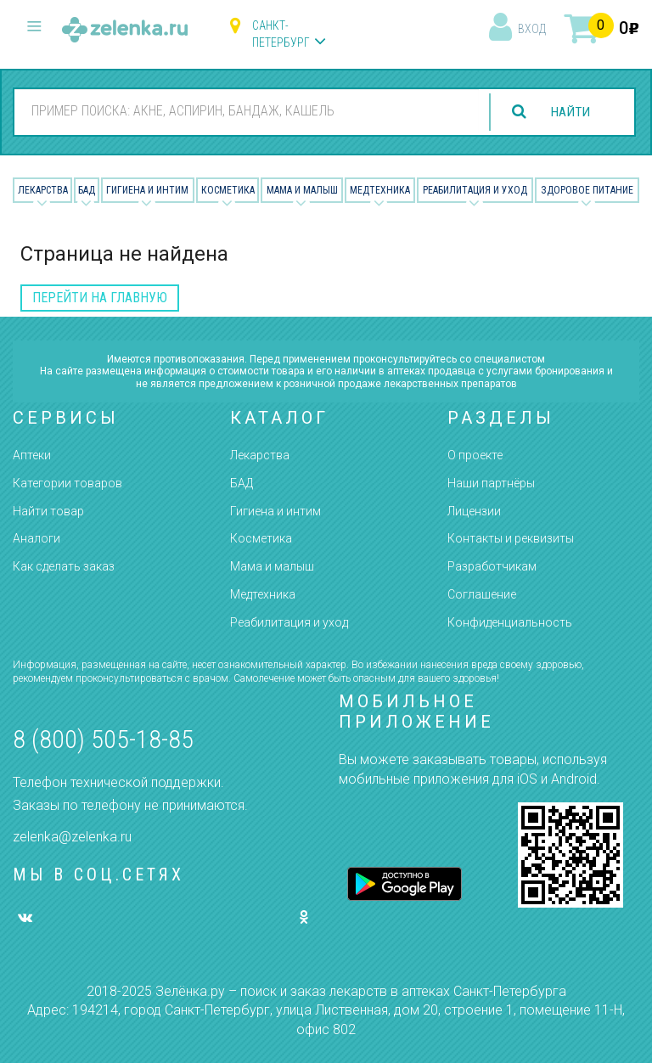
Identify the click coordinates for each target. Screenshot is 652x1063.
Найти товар (48, 511)
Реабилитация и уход (475, 190)
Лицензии (474, 511)
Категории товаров (67, 483)
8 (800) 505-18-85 (103, 739)
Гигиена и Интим (147, 190)
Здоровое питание (587, 190)
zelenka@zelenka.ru (72, 837)
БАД (86, 190)
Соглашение (481, 594)
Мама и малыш (302, 190)
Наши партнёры (491, 483)
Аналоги (36, 538)
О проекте (475, 455)
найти (568, 112)
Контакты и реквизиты (510, 538)
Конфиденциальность (509, 622)
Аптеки (32, 455)
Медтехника (380, 190)
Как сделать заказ (64, 566)
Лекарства (43, 190)
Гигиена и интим (275, 511)
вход (532, 29)
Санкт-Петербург (281, 34)
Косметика (228, 190)
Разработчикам (492, 566)
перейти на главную (99, 298)
